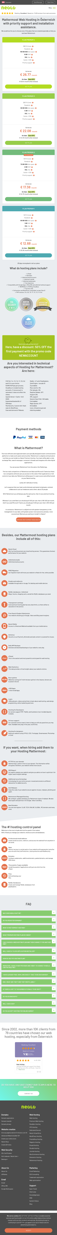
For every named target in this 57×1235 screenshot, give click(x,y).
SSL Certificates (6, 1153)
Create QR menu (6, 1145)
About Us (4, 1171)
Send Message (38, 2)
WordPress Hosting (35, 1136)
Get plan (28, 86)
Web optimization (35, 1180)
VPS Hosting (33, 1127)
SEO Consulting (34, 1174)
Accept (28, 1230)
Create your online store (8, 1139)
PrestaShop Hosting (35, 1139)
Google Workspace (7, 1189)
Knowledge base (34, 1195)
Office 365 (4, 1186)
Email (3, 1183)
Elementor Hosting (35, 1157)
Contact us (28, 1093)
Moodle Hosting (34, 1148)
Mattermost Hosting (35, 1160)
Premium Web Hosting (36, 1121)
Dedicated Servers (35, 1130)
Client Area (50, 2)
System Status (34, 1201)
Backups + (4, 1159)
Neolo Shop (5, 1142)
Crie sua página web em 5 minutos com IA (14, 1133)
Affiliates (4, 1174)
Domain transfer (6, 1121)
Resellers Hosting (34, 1124)
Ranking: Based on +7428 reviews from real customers (28, 13)
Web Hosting (33, 1118)
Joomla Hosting (34, 1151)
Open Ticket (33, 1189)
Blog (30, 1204)
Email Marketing (34, 1171)
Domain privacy (6, 1124)
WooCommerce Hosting (36, 1154)
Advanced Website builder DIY (10, 1136)
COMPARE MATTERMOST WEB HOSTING (28, 520)
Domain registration (7, 1118)
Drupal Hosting (34, 1145)
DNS (30, 1198)
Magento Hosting (34, 1142)
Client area (32, 1192)
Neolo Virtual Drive (35, 1133)
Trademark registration (36, 1177)
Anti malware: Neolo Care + (9, 1156)
